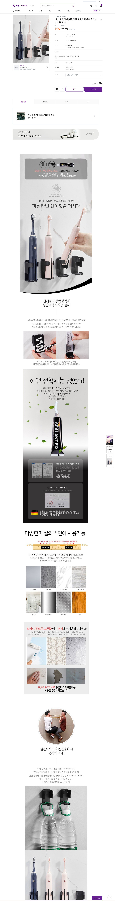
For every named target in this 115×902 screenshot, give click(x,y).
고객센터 (100, 1)
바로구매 (93, 89)
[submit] (72, 5)
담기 (74, 89)
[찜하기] (47, 67)
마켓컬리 (24, 6)
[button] (56, 116)
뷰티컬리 (31, 6)
